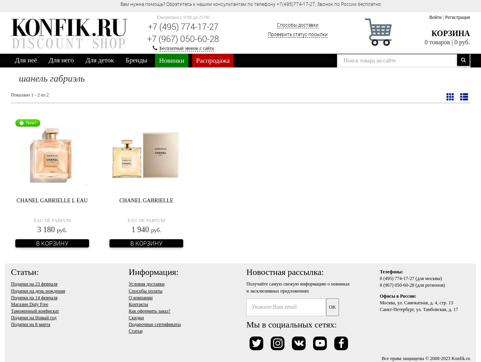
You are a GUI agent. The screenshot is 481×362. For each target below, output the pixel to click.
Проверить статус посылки (298, 34)
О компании (141, 297)
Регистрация (457, 17)
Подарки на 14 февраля (34, 297)
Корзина (451, 33)
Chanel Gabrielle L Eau (51, 201)
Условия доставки (146, 284)
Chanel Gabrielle (146, 201)
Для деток (100, 60)
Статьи (135, 331)
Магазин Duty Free (29, 304)
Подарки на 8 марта (30, 324)
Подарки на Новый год (33, 317)
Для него (61, 60)
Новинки (171, 60)
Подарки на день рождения (38, 291)
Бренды (137, 60)
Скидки (136, 317)
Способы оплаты (145, 291)
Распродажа (213, 60)
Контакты (138, 304)
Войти (435, 17)
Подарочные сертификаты (155, 324)
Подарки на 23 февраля (34, 284)
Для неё (26, 60)
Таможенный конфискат (35, 311)
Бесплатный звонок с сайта (187, 48)
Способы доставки (298, 25)
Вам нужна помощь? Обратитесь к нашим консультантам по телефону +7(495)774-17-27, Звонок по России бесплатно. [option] (251, 4)
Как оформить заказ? (149, 311)
